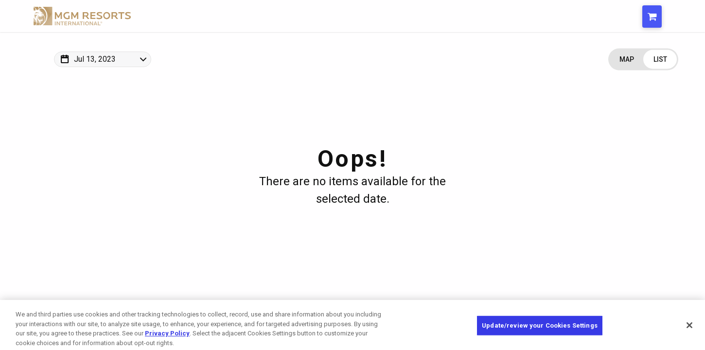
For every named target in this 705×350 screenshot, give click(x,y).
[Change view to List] (660, 59)
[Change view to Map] (626, 59)
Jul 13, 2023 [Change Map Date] (95, 59)
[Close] (689, 329)
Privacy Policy (167, 337)
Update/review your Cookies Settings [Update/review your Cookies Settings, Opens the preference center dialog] (540, 329)
